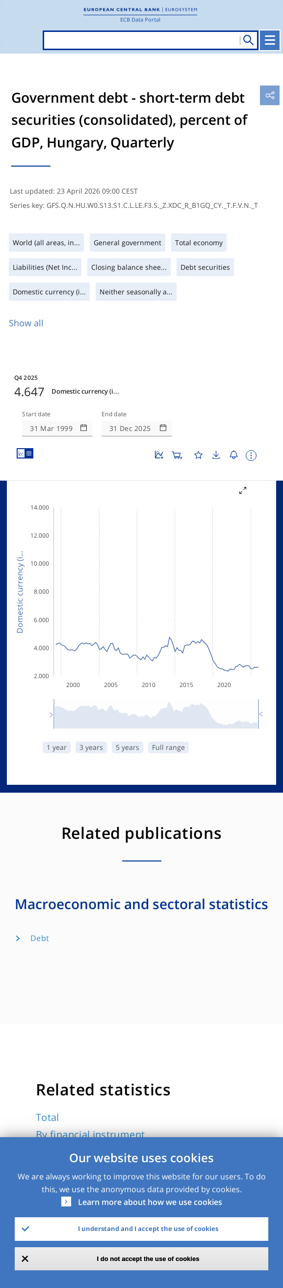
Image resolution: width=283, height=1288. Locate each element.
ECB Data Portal (140, 19)
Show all (26, 323)
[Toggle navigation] (271, 40)
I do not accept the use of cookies (148, 1258)
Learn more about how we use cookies (150, 1202)
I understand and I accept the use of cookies (148, 1228)
